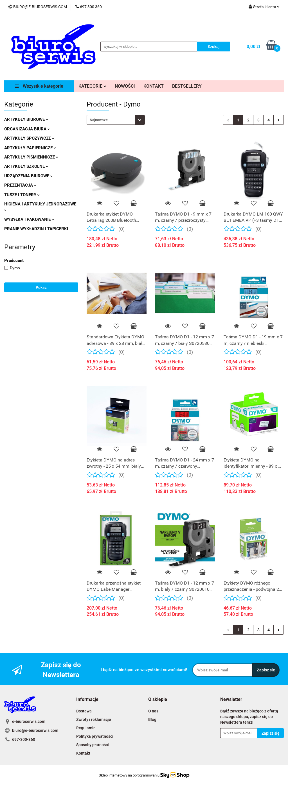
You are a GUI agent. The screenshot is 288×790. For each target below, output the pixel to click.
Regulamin (86, 728)
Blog (152, 719)
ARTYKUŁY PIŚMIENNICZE (31, 157)
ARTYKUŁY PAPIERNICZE (30, 147)
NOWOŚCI (125, 86)
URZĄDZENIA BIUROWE (28, 175)
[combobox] (116, 120)
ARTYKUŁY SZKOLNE (26, 166)
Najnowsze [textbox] (99, 120)
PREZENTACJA (20, 185)
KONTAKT (153, 86)
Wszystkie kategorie (39, 86)
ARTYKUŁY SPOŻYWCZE (29, 138)
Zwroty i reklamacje (93, 719)
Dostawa (84, 711)
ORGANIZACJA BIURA (27, 129)
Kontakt (83, 753)
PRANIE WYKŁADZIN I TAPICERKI (36, 228)
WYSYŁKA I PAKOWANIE (29, 219)
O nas (153, 711)
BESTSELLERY (187, 86)
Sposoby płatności (92, 745)
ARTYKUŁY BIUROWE (26, 119)
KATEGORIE (92, 86)
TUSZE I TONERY (22, 194)
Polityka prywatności (94, 736)
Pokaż (41, 287)
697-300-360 (23, 739)
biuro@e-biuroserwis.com (35, 730)
